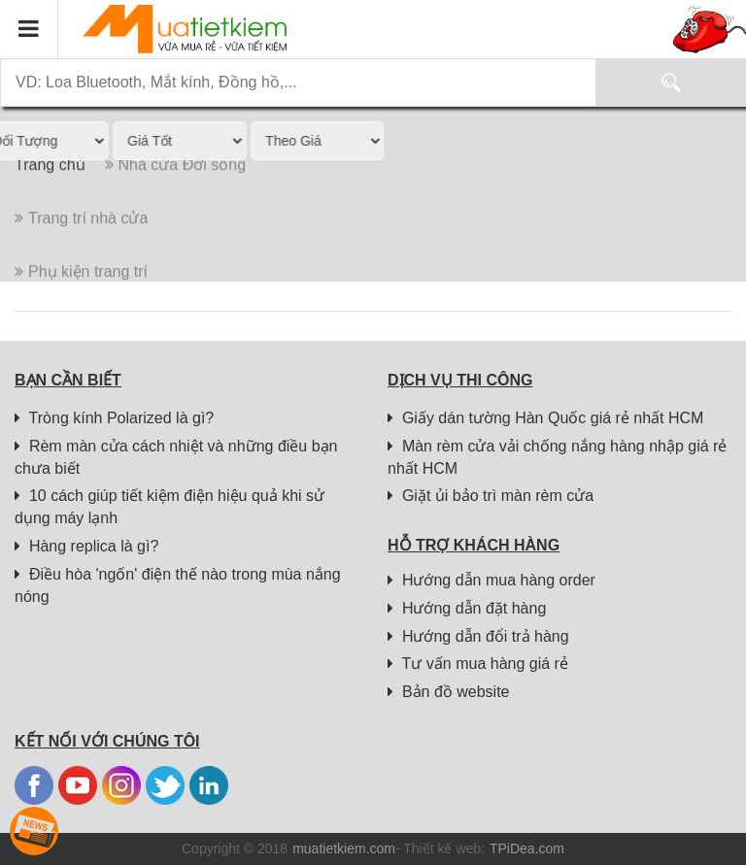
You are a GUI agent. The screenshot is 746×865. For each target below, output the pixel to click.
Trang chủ (50, 184)
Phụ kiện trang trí (81, 291)
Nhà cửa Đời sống (176, 184)
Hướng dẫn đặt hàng (467, 608)
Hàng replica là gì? (86, 546)
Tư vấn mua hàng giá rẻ (478, 663)
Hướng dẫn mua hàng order (491, 580)
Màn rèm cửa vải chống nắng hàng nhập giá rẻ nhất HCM (557, 457)
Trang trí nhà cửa (81, 237)
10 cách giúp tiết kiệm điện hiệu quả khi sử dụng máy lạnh (169, 506)
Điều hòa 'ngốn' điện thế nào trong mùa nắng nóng (178, 585)
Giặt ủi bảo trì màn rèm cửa (490, 495)
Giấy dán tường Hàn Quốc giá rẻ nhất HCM (545, 418)
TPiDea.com (527, 848)
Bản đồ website (449, 691)
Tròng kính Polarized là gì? (114, 418)
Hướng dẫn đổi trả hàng (478, 636)
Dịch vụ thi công (460, 380)
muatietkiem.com (343, 848)
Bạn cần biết (68, 380)
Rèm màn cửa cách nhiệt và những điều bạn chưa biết (176, 457)
